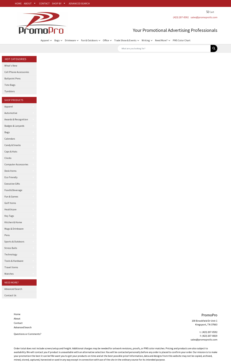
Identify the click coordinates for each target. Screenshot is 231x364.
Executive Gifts (12, 183)
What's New (10, 65)
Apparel (45, 40)
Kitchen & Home (13, 222)
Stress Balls (10, 248)
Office (106, 40)
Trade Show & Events (125, 40)
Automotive (10, 112)
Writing (146, 40)
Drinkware (70, 40)
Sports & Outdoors (14, 241)
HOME (18, 3)
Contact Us (10, 295)
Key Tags (9, 215)
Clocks (7, 157)
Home (17, 314)
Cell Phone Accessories (16, 72)
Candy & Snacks (12, 145)
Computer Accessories (16, 164)
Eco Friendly (10, 177)
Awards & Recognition (16, 119)
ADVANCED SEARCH (79, 3)
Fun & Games (11, 196)
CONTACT (44, 3)
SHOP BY (56, 3)
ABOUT (28, 3)
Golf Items (10, 203)
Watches (9, 273)
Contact (18, 322)
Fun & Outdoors (89, 40)
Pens (7, 235)
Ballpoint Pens (12, 78)
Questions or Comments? (27, 333)
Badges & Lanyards (14, 125)
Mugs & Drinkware (14, 228)
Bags (57, 40)
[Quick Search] (164, 48)
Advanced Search (13, 288)
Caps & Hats (10, 151)
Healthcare (10, 209)
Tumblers (9, 91)
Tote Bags (9, 84)
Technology (10, 254)
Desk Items (10, 170)
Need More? (161, 40)
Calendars (9, 138)
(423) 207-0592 (181, 17)
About (17, 318)
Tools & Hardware (13, 260)
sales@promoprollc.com (204, 17)
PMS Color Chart (181, 40)
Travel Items (11, 267)
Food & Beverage (13, 190)
